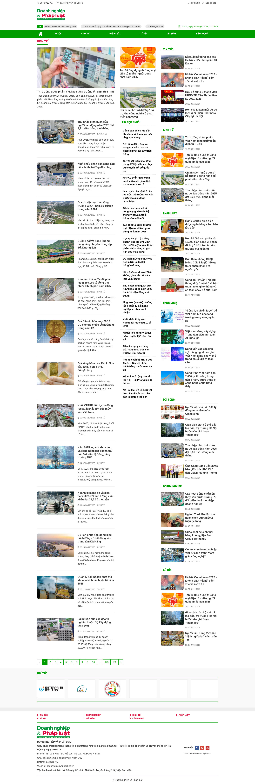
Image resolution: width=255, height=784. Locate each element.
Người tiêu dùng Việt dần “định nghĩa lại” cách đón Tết (137, 336)
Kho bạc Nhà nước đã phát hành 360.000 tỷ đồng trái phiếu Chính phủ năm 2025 (94, 282)
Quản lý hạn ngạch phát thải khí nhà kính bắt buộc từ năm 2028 (96, 580)
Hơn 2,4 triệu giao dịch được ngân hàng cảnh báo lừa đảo (201, 224)
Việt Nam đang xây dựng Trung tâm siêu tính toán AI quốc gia (200, 335)
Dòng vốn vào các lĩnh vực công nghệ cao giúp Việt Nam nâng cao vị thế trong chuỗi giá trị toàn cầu (200, 356)
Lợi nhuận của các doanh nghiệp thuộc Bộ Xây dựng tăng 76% (94, 622)
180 (114, 662)
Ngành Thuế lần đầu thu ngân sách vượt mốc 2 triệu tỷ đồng (200, 518)
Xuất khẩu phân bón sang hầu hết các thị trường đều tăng (96, 165)
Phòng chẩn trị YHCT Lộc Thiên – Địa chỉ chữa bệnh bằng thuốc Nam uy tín (137, 364)
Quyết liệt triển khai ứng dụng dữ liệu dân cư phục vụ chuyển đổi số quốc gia (138, 166)
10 (93, 662)
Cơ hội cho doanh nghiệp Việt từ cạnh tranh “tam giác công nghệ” (201, 553)
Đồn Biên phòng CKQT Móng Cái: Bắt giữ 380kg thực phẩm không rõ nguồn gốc (200, 264)
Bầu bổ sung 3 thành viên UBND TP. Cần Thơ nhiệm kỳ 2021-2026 (201, 95)
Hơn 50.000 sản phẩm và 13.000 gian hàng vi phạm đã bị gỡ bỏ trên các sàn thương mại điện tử (201, 243)
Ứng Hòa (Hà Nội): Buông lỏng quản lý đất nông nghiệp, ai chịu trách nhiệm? (137, 307)
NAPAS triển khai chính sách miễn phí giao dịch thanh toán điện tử (137, 181)
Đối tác (42, 673)
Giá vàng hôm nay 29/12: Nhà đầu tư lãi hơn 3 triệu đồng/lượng (96, 367)
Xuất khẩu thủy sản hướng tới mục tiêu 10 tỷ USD (137, 322)
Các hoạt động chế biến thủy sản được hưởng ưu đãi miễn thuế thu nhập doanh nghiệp (200, 498)
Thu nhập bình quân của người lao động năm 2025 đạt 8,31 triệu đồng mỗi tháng (96, 125)
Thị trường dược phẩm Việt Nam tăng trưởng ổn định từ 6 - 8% (75, 91)
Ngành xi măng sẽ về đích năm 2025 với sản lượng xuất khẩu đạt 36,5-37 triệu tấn (95, 496)
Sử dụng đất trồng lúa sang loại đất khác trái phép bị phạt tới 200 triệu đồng (137, 149)
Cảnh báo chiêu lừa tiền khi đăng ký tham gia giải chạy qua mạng (137, 134)
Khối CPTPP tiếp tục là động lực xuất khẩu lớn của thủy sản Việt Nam (95, 409)
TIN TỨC (101, 589)
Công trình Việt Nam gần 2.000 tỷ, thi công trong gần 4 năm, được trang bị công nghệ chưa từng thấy (200, 380)
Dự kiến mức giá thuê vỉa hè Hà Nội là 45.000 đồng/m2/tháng (137, 262)
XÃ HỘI (167, 570)
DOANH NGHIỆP (172, 486)
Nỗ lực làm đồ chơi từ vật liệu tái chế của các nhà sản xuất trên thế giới (137, 393)
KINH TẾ (101, 173)
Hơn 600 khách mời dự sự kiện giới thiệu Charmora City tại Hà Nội (201, 113)
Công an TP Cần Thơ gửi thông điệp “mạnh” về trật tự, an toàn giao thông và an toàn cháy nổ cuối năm (201, 285)
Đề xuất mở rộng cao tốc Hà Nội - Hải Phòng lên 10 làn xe (122, 26)
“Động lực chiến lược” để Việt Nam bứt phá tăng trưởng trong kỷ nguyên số (201, 315)
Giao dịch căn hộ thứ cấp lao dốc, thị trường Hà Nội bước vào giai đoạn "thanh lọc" (138, 196)
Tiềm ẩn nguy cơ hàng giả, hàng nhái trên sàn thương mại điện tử (136, 349)
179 (106, 662)
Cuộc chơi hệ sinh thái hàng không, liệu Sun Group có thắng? (199, 535)
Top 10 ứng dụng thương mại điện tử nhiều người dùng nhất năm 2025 (138, 74)
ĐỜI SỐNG (102, 134)
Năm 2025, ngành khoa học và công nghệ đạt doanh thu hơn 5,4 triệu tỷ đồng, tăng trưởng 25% (95, 452)
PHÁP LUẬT (170, 213)
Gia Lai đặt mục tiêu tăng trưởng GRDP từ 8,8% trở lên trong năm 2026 (95, 206)
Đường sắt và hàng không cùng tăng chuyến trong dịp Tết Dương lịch (95, 244)
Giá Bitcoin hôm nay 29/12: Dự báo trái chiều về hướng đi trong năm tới (96, 325)
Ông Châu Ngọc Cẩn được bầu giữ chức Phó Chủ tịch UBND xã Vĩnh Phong (201, 469)
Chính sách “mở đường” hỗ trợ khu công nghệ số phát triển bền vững (137, 113)
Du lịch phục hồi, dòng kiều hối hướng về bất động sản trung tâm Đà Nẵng (95, 538)
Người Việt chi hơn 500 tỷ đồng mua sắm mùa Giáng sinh (58, 26)
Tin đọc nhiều (131, 122)
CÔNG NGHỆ (170, 303)
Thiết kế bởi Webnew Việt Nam (197, 754)
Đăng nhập (209, 3)
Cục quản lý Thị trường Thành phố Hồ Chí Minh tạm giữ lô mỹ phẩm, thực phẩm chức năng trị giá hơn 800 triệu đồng (138, 245)
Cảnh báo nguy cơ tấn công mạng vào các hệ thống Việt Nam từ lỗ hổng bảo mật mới (136, 213)
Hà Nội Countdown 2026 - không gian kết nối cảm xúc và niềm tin (137, 275)
